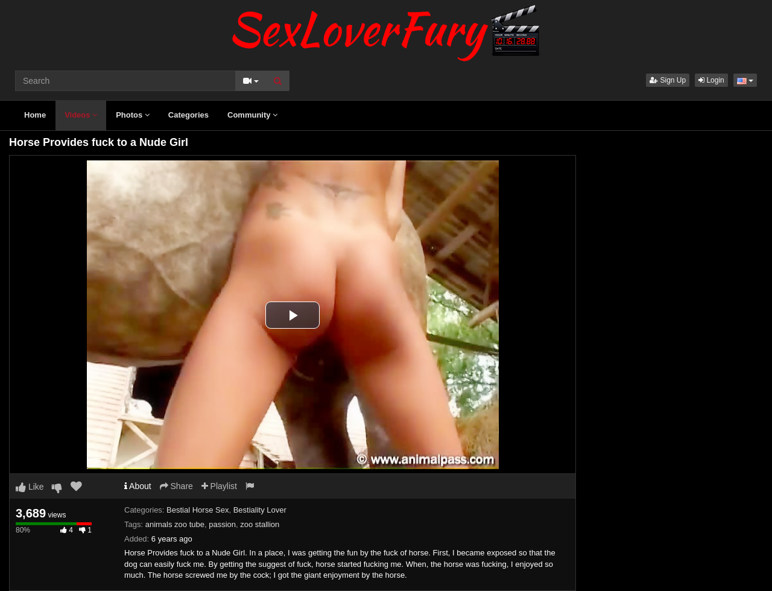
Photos (133, 114)
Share (176, 486)
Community (252, 114)
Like (30, 486)
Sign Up (668, 80)
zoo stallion (259, 524)
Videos (81, 114)
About (137, 486)
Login (711, 80)
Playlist (219, 486)
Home (35, 114)
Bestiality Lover (259, 509)
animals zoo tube (174, 524)
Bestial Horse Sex (197, 509)
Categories (188, 114)
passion (222, 524)
